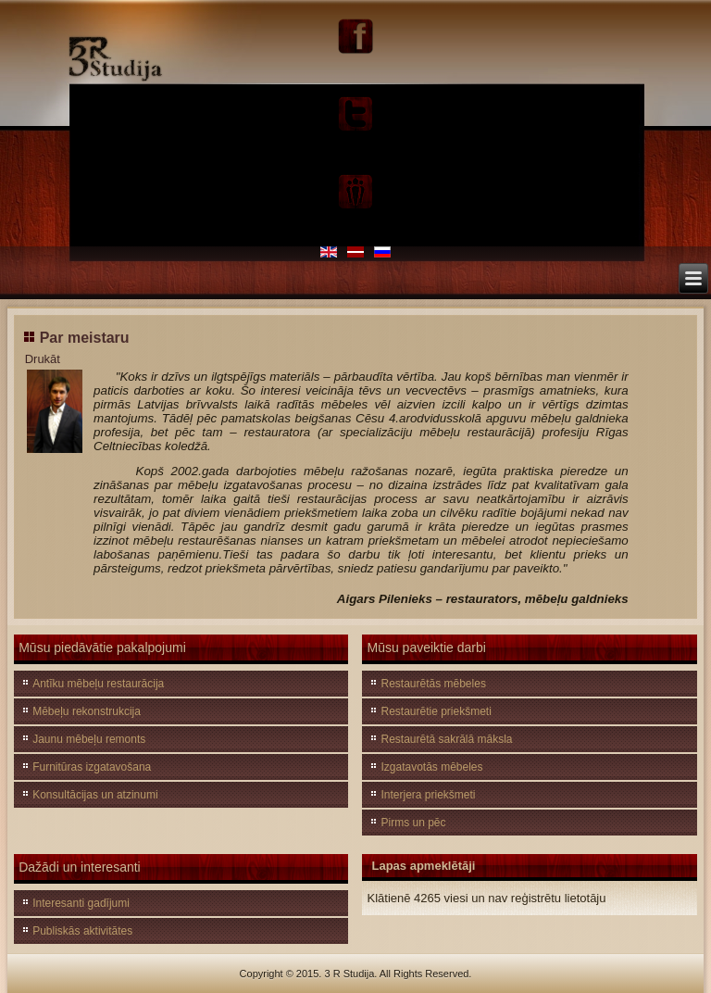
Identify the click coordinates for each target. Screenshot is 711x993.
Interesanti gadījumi (81, 903)
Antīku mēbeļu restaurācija (98, 683)
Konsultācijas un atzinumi (94, 794)
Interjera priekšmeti (427, 794)
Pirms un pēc (412, 822)
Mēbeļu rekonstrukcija (86, 711)
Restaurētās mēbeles (432, 683)
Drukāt (42, 359)
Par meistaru (85, 338)
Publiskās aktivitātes (82, 930)
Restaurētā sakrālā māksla (446, 739)
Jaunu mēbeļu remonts (88, 739)
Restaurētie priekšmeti (435, 711)
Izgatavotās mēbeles (431, 766)
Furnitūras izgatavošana (91, 766)
